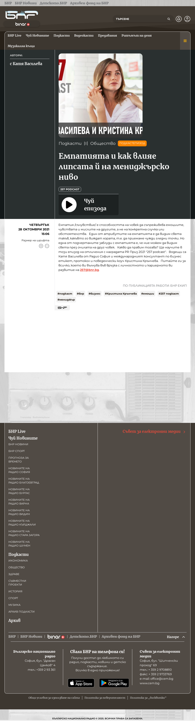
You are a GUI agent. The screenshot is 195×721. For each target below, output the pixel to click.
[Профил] (187, 19)
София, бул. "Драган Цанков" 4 (40, 663)
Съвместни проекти (17, 582)
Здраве (13, 574)
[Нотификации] (179, 19)
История (15, 591)
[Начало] (21, 15)
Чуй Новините (23, 438)
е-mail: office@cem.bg (156, 679)
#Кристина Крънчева (121, 293)
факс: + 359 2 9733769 (156, 674)
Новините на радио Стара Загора (24, 533)
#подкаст (65, 293)
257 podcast (69, 189)
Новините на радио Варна (19, 501)
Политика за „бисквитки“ (148, 698)
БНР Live (16, 431)
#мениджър (66, 299)
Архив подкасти (21, 611)
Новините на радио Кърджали (22, 522)
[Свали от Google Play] (114, 683)
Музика (14, 605)
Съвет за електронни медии (154, 431)
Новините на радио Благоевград (23, 480)
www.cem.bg (149, 683)
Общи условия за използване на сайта (54, 698)
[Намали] (47, 246)
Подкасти (70, 143)
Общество (103, 143)
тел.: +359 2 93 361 (41, 670)
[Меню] (185, 41)
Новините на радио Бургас (19, 491)
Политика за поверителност (104, 698)
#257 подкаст (169, 293)
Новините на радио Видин (19, 512)
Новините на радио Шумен (19, 543)
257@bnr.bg (89, 270)
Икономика (18, 560)
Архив (14, 620)
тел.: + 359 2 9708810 (156, 670)
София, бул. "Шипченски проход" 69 (159, 663)
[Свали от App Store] (81, 683)
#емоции (147, 293)
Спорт (13, 598)
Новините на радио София (19, 470)
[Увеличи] (41, 246)
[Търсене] (169, 19)
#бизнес (94, 293)
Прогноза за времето (18, 459)
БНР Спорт (16, 451)
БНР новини (18, 444)
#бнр (80, 293)
